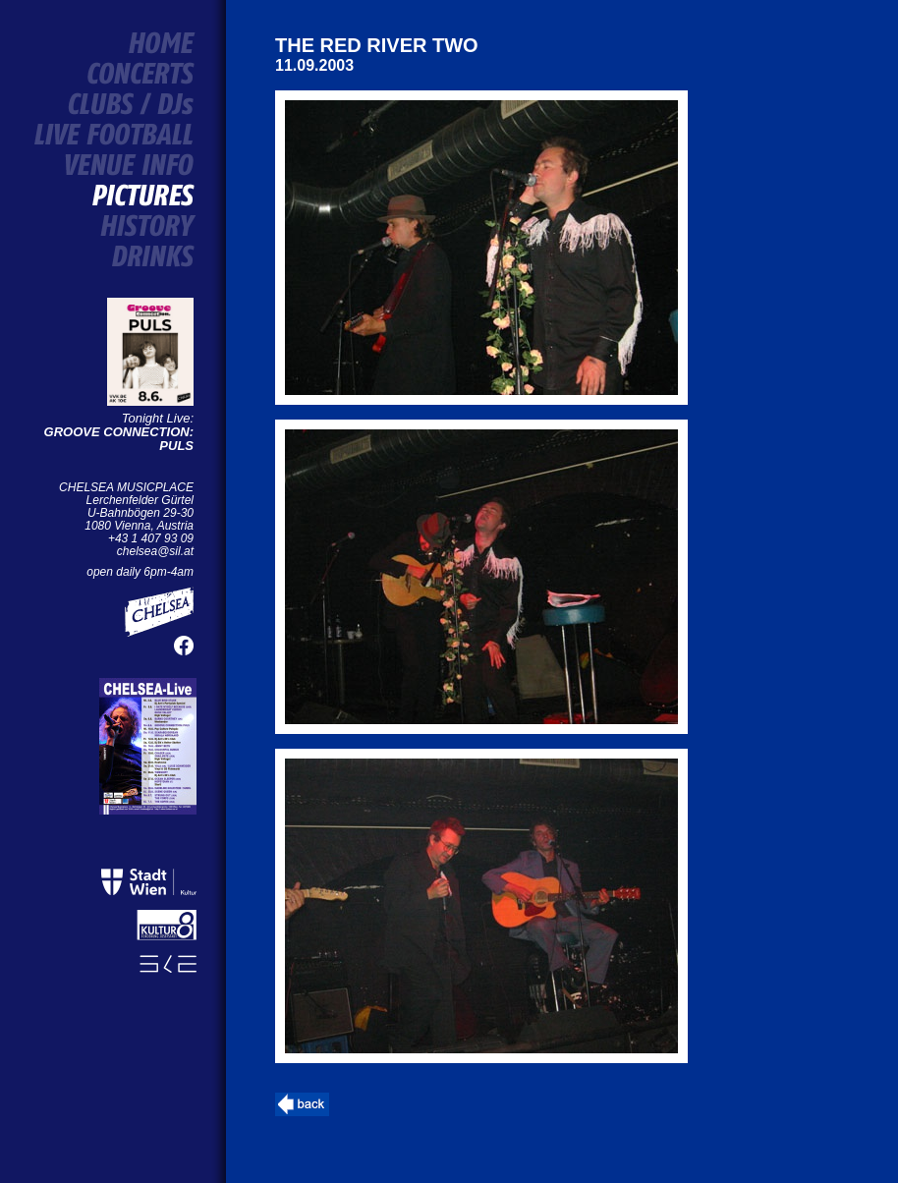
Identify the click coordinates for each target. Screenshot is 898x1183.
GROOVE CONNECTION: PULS (119, 438)
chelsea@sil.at (155, 551)
